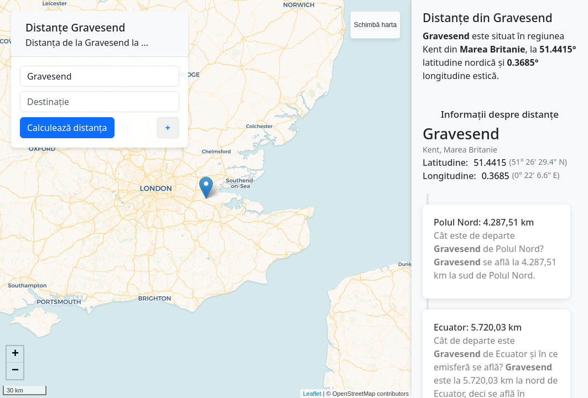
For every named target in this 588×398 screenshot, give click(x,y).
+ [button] (15, 354)
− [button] (15, 371)
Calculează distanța (67, 128)
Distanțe (46, 27)
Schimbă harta (375, 25)
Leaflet (312, 393)
